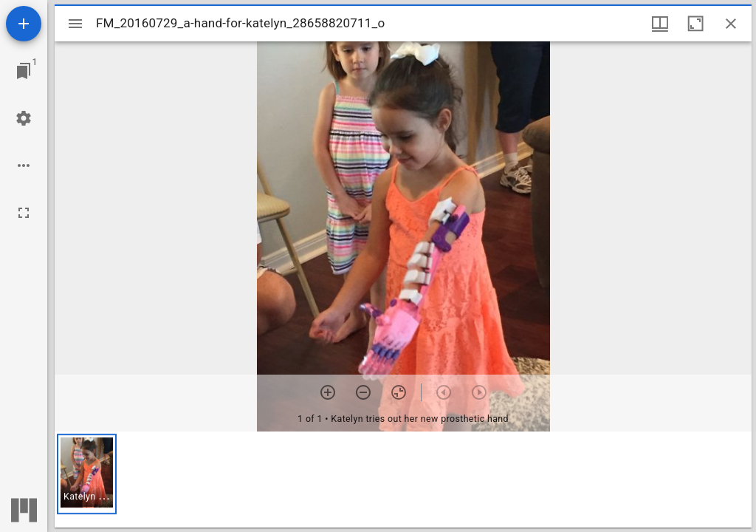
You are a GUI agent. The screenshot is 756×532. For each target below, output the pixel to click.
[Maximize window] (695, 23)
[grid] (403, 480)
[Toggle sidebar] (75, 23)
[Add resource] (23, 23)
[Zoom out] (363, 392)
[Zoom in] (328, 392)
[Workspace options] (23, 165)
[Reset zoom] (398, 392)
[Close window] (731, 23)
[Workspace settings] (23, 118)
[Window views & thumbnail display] (660, 23)
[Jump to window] (23, 71)
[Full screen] (23, 213)
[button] (87, 474)
